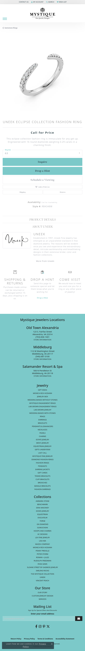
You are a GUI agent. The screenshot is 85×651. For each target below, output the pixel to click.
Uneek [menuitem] (42, 577)
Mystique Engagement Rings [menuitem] (42, 403)
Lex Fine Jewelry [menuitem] (42, 537)
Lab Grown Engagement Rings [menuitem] (42, 406)
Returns (63, 192)
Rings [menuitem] (42, 416)
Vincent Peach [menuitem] (42, 580)
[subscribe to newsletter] (78, 618)
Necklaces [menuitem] (42, 429)
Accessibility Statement (65, 639)
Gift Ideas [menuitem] (42, 390)
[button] (23, 2)
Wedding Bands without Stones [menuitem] (42, 400)
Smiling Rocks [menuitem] (42, 570)
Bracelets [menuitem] (42, 423)
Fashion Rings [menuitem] (42, 463)
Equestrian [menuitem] (42, 514)
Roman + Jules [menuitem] (42, 557)
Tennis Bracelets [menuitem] (42, 476)
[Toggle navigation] (5, 19)
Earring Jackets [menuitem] (42, 469)
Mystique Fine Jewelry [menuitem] (42, 456)
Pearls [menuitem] (42, 433)
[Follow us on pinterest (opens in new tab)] (44, 626)
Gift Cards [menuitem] (42, 472)
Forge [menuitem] (42, 521)
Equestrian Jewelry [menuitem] (43, 446)
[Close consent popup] (52, 644)
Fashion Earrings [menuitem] (42, 489)
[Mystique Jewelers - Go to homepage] (42, 13)
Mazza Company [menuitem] (42, 544)
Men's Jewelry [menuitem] (42, 443)
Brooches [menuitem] (42, 482)
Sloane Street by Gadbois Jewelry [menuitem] (42, 567)
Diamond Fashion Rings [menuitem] (42, 459)
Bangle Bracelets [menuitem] (42, 486)
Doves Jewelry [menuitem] (42, 511)
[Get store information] (42, 340)
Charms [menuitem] (42, 436)
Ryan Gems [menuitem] (42, 564)
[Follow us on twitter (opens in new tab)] (48, 626)
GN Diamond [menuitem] (42, 524)
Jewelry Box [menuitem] (42, 396)
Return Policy (16, 639)
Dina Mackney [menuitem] (42, 507)
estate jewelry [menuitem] (42, 439)
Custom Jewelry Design (42, 596)
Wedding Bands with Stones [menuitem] (42, 413)
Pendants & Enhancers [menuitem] (42, 426)
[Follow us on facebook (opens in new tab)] (36, 626)
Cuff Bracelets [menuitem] (42, 479)
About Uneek (42, 226)
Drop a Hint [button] (42, 170)
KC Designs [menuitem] (42, 534)
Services (42, 599)
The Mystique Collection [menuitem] (42, 574)
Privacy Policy (29, 639)
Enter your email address (42, 613)
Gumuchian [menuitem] (42, 527)
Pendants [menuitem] (42, 466)
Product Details (42, 219)
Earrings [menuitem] (42, 419)
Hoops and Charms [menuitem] (42, 531)
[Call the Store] (43, 337)
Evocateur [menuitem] (42, 517)
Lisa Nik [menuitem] (42, 541)
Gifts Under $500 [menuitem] (42, 449)
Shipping (22, 192)
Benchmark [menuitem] (42, 504)
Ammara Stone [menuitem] (42, 501)
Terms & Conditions (45, 639)
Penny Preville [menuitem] (42, 551)
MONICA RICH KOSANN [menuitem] (42, 393)
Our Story (42, 592)
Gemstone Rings (11, 28)
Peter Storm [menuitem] (42, 554)
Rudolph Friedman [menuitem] (42, 560)
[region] (42, 76)
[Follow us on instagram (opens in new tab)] (40, 626)
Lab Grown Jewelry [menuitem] (42, 410)
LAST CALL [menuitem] (42, 453)
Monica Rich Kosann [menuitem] (42, 547)
